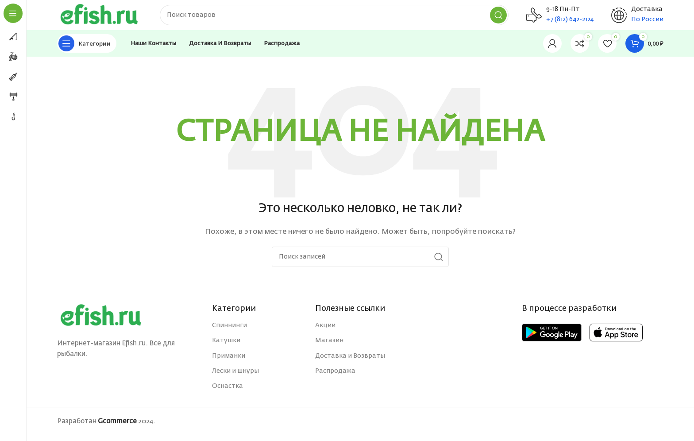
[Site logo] (108, 17)
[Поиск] (343, 18)
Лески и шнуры (235, 376)
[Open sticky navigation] (87, 49)
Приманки (228, 361)
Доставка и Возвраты (350, 361)
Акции (325, 331)
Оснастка (227, 391)
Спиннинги (229, 331)
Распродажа (335, 376)
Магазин (329, 346)
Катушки (226, 346)
